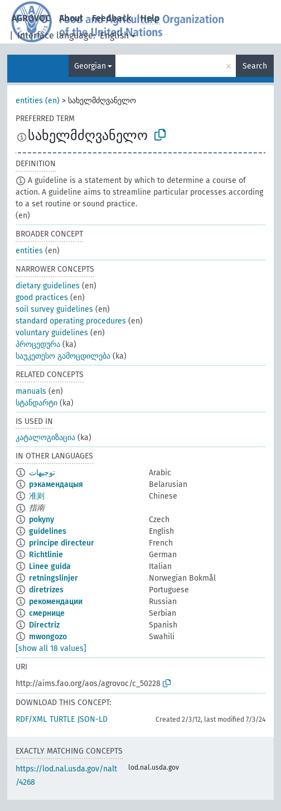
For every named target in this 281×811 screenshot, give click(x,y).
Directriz (44, 625)
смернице (47, 613)
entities (29, 250)
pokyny (41, 519)
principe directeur (61, 543)
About (71, 18)
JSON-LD (92, 719)
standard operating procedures (71, 321)
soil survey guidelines (54, 309)
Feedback (112, 18)
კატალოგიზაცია (45, 437)
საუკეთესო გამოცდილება (63, 356)
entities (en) (38, 100)
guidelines (47, 531)
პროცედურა (38, 344)
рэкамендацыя (56, 484)
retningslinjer (53, 578)
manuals (31, 391)
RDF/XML (31, 719)
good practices (42, 297)
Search (255, 66)
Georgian (90, 66)
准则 (37, 496)
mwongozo (48, 636)
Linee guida (50, 566)
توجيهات (42, 472)
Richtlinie (46, 554)
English (114, 35)
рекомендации (56, 601)
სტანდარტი (36, 403)
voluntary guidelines (52, 332)
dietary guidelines (48, 286)
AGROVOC (31, 18)
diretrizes (46, 590)
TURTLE (62, 719)
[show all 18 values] (51, 648)
